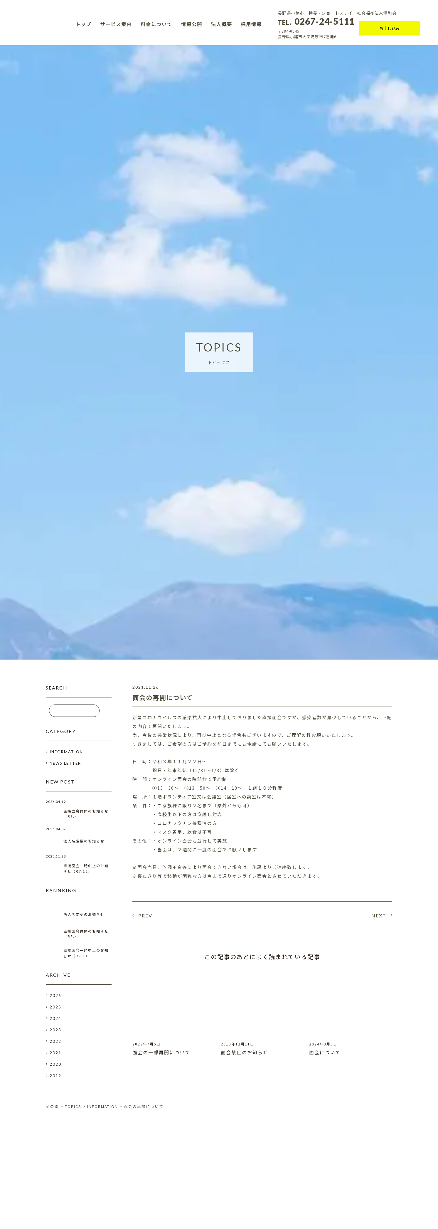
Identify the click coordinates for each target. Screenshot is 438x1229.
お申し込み (389, 28)
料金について (156, 24)
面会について (325, 1052)
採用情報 (251, 24)
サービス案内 (116, 24)
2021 (55, 1054)
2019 (55, 1077)
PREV (145, 915)
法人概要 (221, 24)
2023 (55, 1031)
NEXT (378, 915)
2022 (55, 1043)
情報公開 (191, 24)
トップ (83, 24)
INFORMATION (66, 751)
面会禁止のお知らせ (244, 1052)
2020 (55, 1066)
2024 (55, 1020)
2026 (55, 997)
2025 (55, 1008)
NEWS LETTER (65, 763)
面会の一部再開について (161, 1052)
